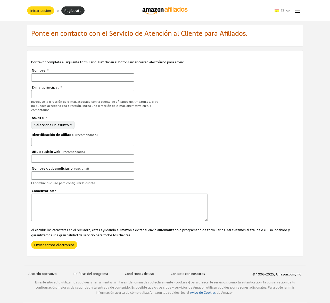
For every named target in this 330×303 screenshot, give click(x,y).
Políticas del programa (90, 274)
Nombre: (40, 70)
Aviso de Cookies (203, 292)
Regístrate (72, 10)
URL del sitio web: (58, 152)
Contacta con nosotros (188, 274)
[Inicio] (165, 10)
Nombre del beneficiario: (60, 168)
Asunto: (39, 118)
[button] (282, 10)
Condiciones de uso (139, 274)
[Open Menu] (296, 10)
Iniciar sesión (40, 10)
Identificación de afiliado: (65, 135)
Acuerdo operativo (42, 274)
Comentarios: (44, 191)
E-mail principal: (47, 87)
